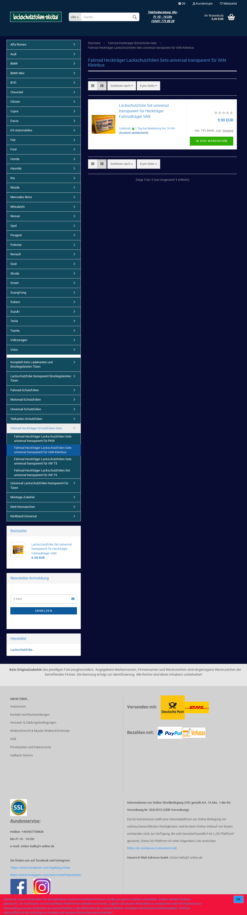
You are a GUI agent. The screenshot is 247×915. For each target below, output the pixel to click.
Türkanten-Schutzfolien (26, 419)
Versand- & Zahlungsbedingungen (33, 722)
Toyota (15, 330)
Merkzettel (228, 3)
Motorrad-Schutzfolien (25, 399)
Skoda (14, 273)
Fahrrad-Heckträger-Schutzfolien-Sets (36, 428)
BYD (13, 82)
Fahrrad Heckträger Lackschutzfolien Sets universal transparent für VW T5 (43, 461)
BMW (14, 63)
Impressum (18, 706)
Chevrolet (16, 92)
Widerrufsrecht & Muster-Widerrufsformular (40, 731)
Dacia (14, 121)
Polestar (16, 245)
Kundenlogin (203, 3)
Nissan (15, 216)
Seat (13, 264)
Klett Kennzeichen (22, 507)
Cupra (14, 111)
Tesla (14, 321)
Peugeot (16, 235)
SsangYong (18, 292)
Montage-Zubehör (22, 497)
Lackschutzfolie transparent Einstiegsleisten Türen (40, 378)
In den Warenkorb (211, 141)
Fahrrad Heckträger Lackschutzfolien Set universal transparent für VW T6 (42, 473)
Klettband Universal (23, 516)
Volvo (14, 349)
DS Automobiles (21, 130)
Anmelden (43, 610)
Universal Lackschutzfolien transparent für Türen (39, 485)
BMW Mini (17, 73)
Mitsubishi (17, 207)
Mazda (15, 187)
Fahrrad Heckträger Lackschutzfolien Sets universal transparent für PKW (43, 439)
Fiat (12, 140)
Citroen (15, 101)
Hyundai (15, 168)
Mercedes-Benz (21, 197)
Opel (13, 226)
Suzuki (15, 311)
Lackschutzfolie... (22, 650)
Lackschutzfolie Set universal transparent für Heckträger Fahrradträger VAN (144, 111)
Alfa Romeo (18, 44)
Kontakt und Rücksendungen (29, 714)
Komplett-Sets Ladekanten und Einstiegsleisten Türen (31, 364)
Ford (13, 149)
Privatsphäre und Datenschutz (30, 747)
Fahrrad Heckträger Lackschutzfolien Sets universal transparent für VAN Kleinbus (43, 450)
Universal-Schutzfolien (25, 409)
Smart (14, 283)
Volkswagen (18, 340)
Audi (13, 54)
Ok (238, 899)
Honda (14, 159)
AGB (13, 739)
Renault (15, 254)
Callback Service (21, 755)
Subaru (15, 302)
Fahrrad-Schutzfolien (24, 390)
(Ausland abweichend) (133, 133)
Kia (12, 178)
